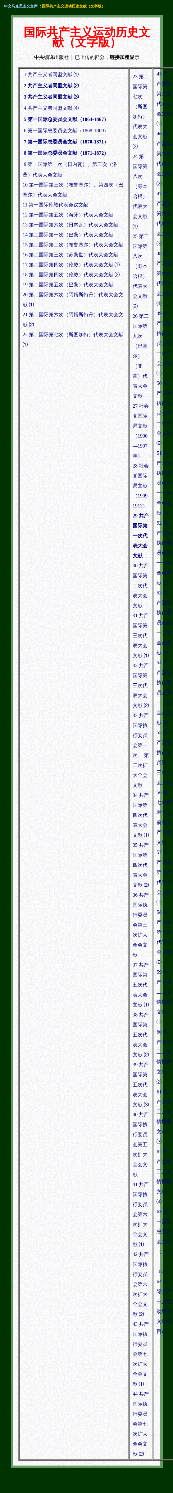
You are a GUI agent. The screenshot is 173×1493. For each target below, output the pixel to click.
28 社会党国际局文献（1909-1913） (141, 485)
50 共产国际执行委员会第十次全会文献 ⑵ (164, 413)
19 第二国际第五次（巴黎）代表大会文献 (68, 284)
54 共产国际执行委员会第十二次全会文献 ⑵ (164, 692)
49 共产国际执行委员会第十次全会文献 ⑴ (164, 343)
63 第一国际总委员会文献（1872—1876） (164, 1241)
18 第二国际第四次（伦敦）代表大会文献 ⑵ (71, 274)
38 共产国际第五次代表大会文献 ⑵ (141, 1034)
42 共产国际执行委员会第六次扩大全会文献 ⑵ (141, 1284)
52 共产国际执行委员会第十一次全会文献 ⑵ (164, 552)
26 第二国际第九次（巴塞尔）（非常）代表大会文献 (141, 356)
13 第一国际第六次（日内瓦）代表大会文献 (70, 224)
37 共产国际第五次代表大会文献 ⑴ (141, 984)
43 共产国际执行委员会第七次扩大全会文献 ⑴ (141, 1354)
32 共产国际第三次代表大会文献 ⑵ (141, 685)
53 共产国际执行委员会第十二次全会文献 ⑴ (164, 622)
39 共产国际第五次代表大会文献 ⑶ (141, 1084)
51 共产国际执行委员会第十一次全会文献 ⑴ (164, 483)
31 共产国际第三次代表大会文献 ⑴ (141, 635)
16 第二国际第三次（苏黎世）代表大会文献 (70, 254)
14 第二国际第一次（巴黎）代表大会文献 (68, 234)
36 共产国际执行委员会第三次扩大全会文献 (141, 924)
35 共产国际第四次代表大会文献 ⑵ (141, 865)
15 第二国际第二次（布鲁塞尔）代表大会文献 (73, 244)
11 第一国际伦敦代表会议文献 (55, 204)
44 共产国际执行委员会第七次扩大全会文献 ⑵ (141, 1424)
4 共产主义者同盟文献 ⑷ (51, 108)
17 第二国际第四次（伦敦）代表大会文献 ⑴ (71, 264)
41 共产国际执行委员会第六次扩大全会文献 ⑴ (141, 1214)
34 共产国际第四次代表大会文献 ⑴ (141, 815)
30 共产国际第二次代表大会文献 (141, 585)
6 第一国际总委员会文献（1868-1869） (66, 130)
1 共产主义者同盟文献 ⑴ (51, 74)
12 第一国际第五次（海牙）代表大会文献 (68, 214)
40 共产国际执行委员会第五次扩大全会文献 (141, 1144)
